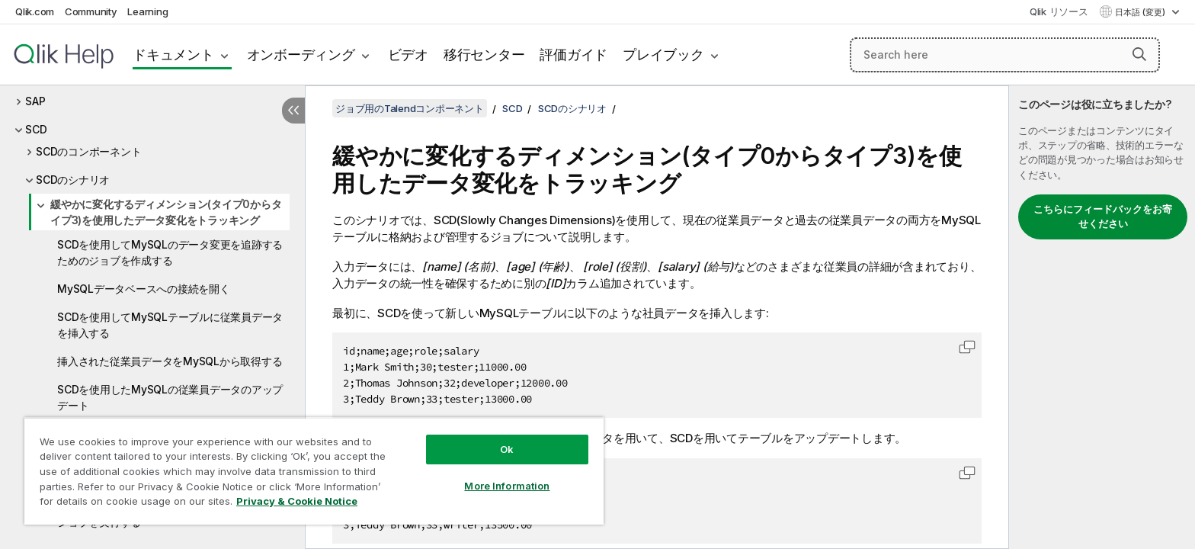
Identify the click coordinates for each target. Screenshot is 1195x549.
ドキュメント (173, 55)
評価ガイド (573, 55)
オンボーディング (301, 55)
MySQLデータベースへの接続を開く (143, 288)
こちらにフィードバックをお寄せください (1102, 216)
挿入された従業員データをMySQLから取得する (169, 361)
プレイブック (663, 55)
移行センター (484, 55)
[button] (1139, 54)
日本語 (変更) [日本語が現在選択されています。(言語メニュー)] (1141, 12)
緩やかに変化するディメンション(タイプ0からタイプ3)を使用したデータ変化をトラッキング (165, 211)
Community (91, 11)
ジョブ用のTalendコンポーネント (409, 108)
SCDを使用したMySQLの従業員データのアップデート (170, 397)
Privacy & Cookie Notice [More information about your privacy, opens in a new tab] (296, 501)
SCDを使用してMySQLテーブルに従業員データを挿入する (170, 324)
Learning (147, 11)
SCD (35, 129)
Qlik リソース (1059, 11)
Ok (507, 449)
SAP (35, 101)
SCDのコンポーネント (88, 151)
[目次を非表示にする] (293, 111)
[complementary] (1102, 317)
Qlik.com (34, 11)
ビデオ (408, 55)
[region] (314, 471)
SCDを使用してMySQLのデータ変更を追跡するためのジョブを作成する (170, 252)
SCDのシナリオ (73, 179)
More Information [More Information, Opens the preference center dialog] (506, 486)
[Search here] (1004, 55)
